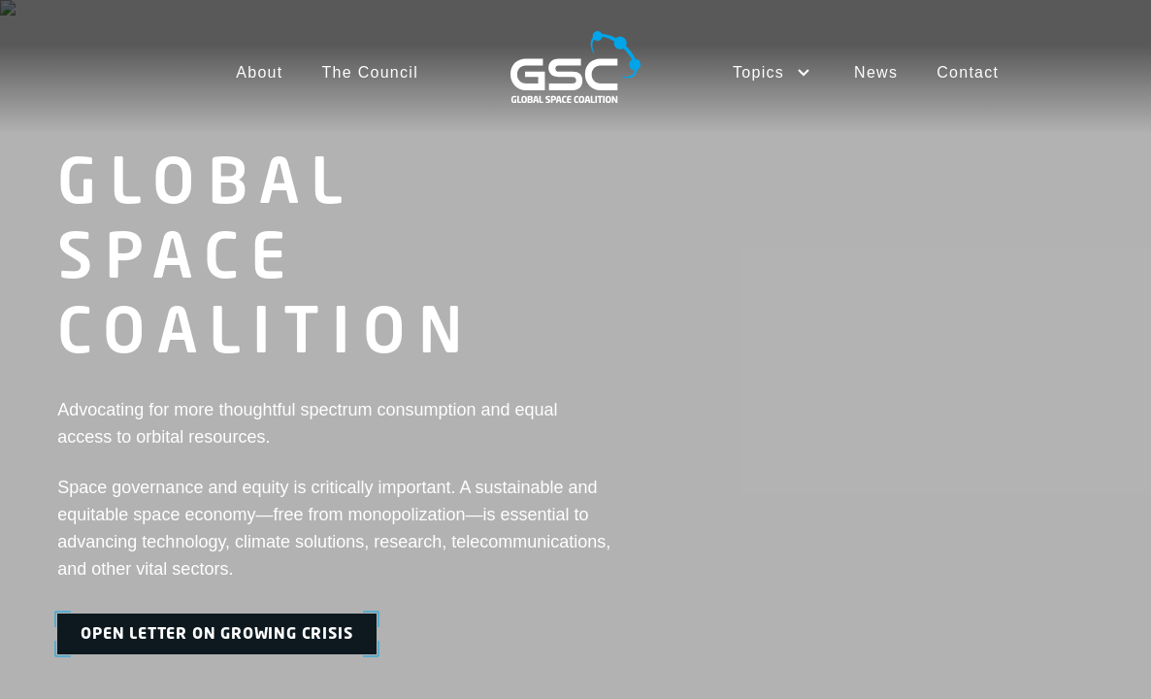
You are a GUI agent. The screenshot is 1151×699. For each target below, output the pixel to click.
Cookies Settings (1043, 541)
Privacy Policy (918, 541)
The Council (370, 72)
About (259, 72)
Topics (654, 357)
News (876, 72)
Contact (967, 72)
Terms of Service (793, 541)
